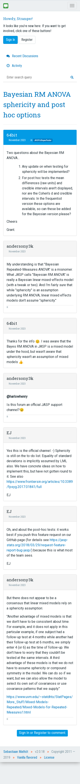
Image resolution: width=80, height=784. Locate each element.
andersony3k (20, 246)
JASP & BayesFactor (42, 140)
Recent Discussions (22, 56)
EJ (9, 432)
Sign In (10, 40)
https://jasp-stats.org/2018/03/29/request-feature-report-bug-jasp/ (37, 545)
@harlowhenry (17, 396)
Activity (14, 66)
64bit (12, 135)
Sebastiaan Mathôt (15, 752)
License (49, 757)
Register (27, 40)
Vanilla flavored (27, 757)
